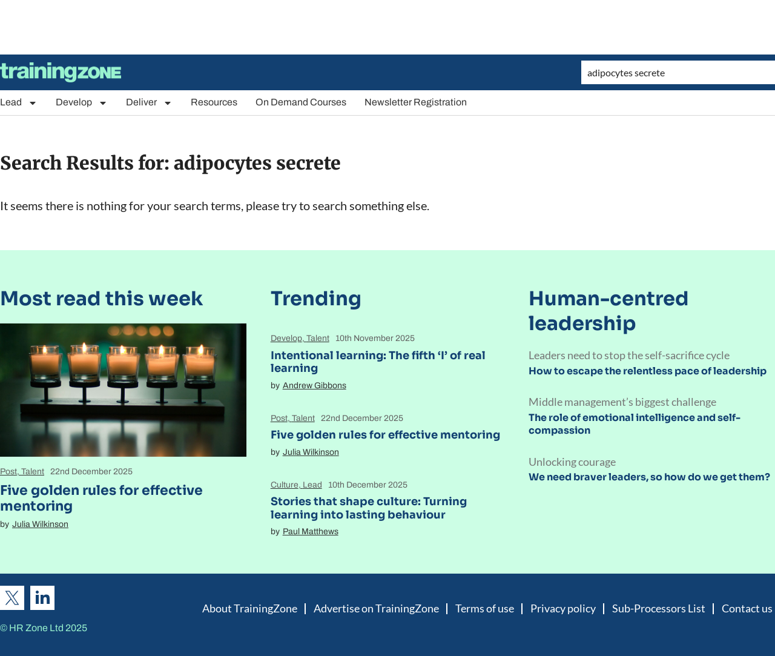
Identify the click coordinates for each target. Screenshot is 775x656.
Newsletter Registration (415, 102)
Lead (19, 102)
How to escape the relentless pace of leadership (648, 371)
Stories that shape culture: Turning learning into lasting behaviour (369, 508)
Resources (214, 102)
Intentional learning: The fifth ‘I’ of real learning (378, 362)
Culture (284, 484)
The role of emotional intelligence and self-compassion (634, 424)
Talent (32, 471)
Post (8, 471)
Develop (82, 102)
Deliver (149, 102)
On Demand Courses (301, 102)
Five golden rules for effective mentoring (101, 498)
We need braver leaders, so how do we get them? (649, 477)
